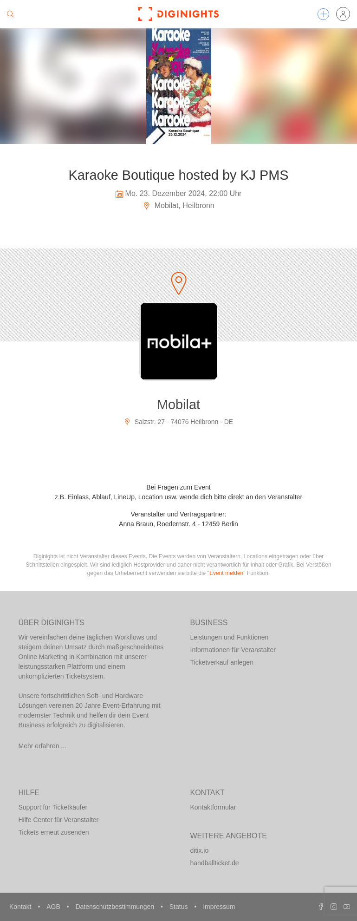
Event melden (226, 573)
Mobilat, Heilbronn (178, 205)
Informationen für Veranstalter (233, 649)
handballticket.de (214, 863)
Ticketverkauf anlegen (221, 662)
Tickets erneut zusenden (54, 832)
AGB (54, 906)
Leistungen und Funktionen (229, 637)
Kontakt (21, 906)
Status (179, 906)
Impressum (219, 906)
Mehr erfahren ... (43, 746)
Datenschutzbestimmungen (115, 906)
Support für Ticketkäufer (53, 807)
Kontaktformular (213, 807)
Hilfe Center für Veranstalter (59, 819)
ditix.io (199, 850)
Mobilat (178, 404)
